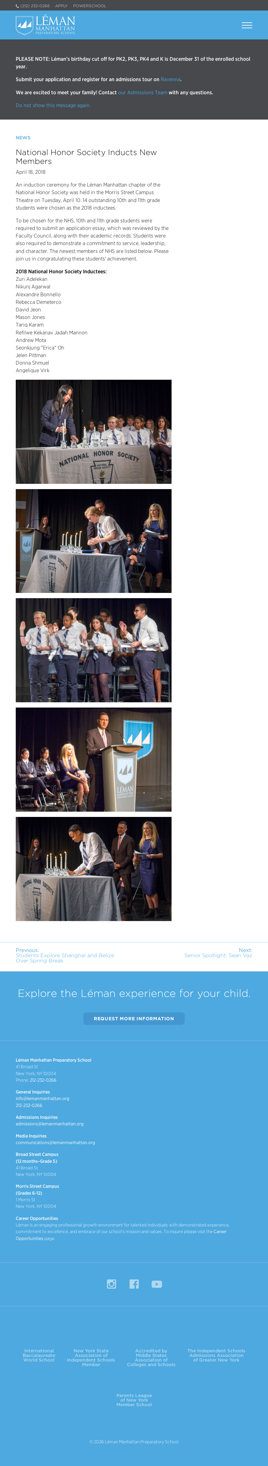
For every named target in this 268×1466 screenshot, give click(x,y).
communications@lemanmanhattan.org (55, 1142)
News (23, 137)
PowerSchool (89, 5)
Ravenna (169, 79)
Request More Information (134, 1018)
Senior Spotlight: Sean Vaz (218, 953)
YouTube (157, 1284)
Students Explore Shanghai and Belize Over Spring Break (65, 955)
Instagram (111, 1284)
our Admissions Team (142, 92)
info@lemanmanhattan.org (42, 1098)
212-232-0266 (43, 1080)
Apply (61, 5)
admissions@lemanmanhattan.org (50, 1123)
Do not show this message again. (53, 105)
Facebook (134, 1284)
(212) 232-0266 (35, 5)
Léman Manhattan (47, 24)
